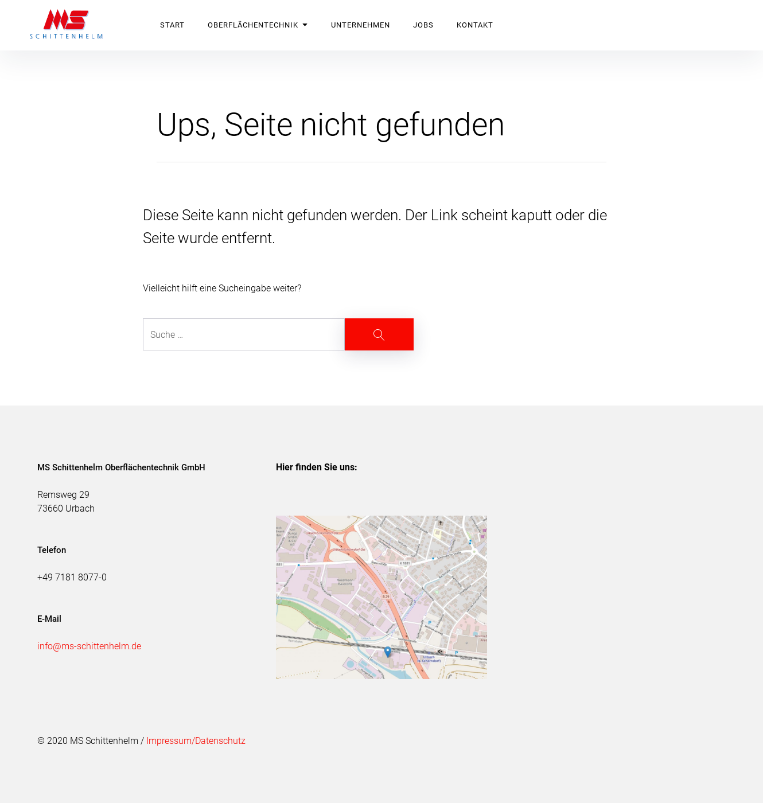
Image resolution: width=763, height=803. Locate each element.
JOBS (423, 25)
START (172, 25)
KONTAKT (475, 25)
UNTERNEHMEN (360, 25)
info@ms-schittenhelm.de (89, 646)
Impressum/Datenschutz (196, 740)
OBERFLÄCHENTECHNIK (258, 25)
